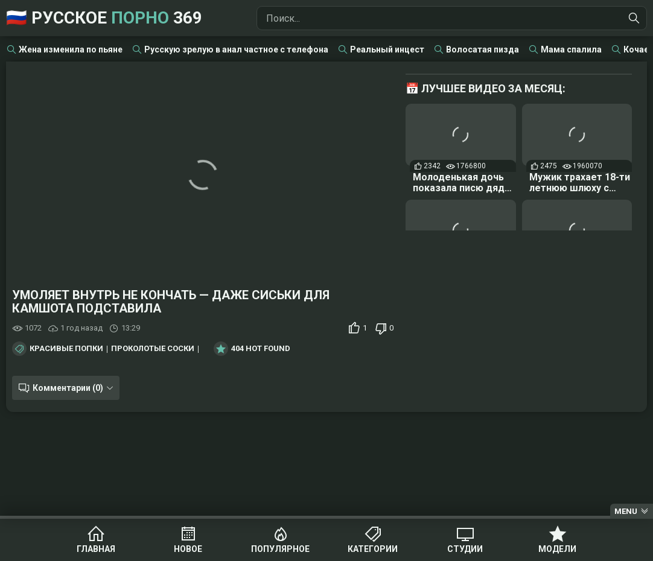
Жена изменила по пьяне (71, 49)
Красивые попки (66, 348)
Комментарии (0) (68, 388)
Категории (373, 549)
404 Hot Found (260, 348)
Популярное (280, 549)
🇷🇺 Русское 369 (104, 18)
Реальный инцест (387, 49)
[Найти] (634, 18)
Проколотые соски (152, 348)
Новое (188, 549)
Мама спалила (571, 49)
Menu (625, 511)
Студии (465, 549)
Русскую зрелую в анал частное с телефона (236, 49)
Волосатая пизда (482, 49)
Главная (96, 549)
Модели (557, 549)
